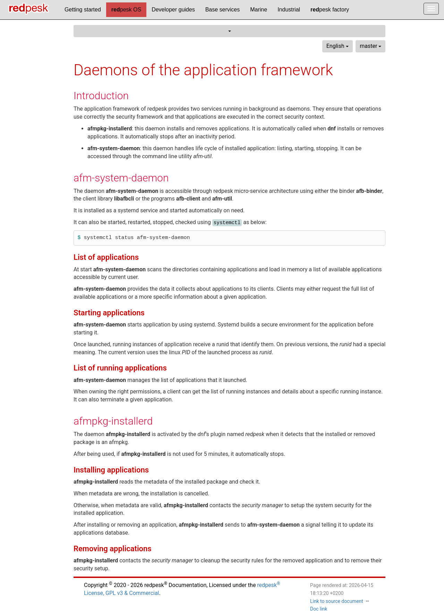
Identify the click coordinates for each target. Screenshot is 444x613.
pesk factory (329, 9)
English (337, 46)
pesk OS (126, 9)
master (370, 46)
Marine (258, 9)
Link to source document (336, 601)
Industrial (289, 9)
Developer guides (173, 9)
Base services (222, 9)
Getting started (83, 9)
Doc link (318, 609)
